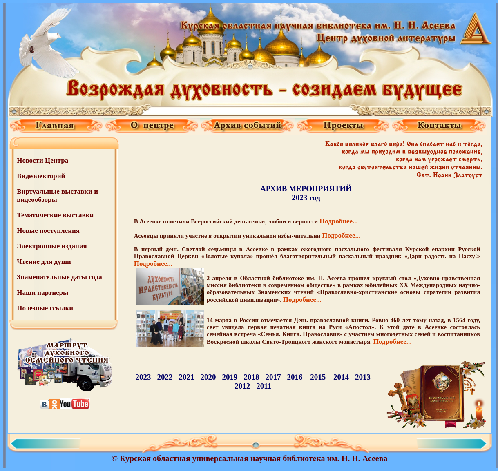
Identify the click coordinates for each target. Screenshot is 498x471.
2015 (318, 377)
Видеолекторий (41, 176)
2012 (242, 386)
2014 (341, 377)
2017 (273, 377)
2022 (164, 377)
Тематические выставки (55, 215)
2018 (251, 377)
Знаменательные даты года (59, 277)
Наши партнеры (42, 292)
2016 (294, 377)
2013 (363, 377)
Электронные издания (52, 246)
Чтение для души (44, 261)
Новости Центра (42, 160)
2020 (208, 377)
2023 (143, 377)
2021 (186, 377)
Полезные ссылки (45, 308)
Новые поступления (48, 230)
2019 (229, 377)
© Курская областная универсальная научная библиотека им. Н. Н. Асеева (249, 458)
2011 (263, 386)
